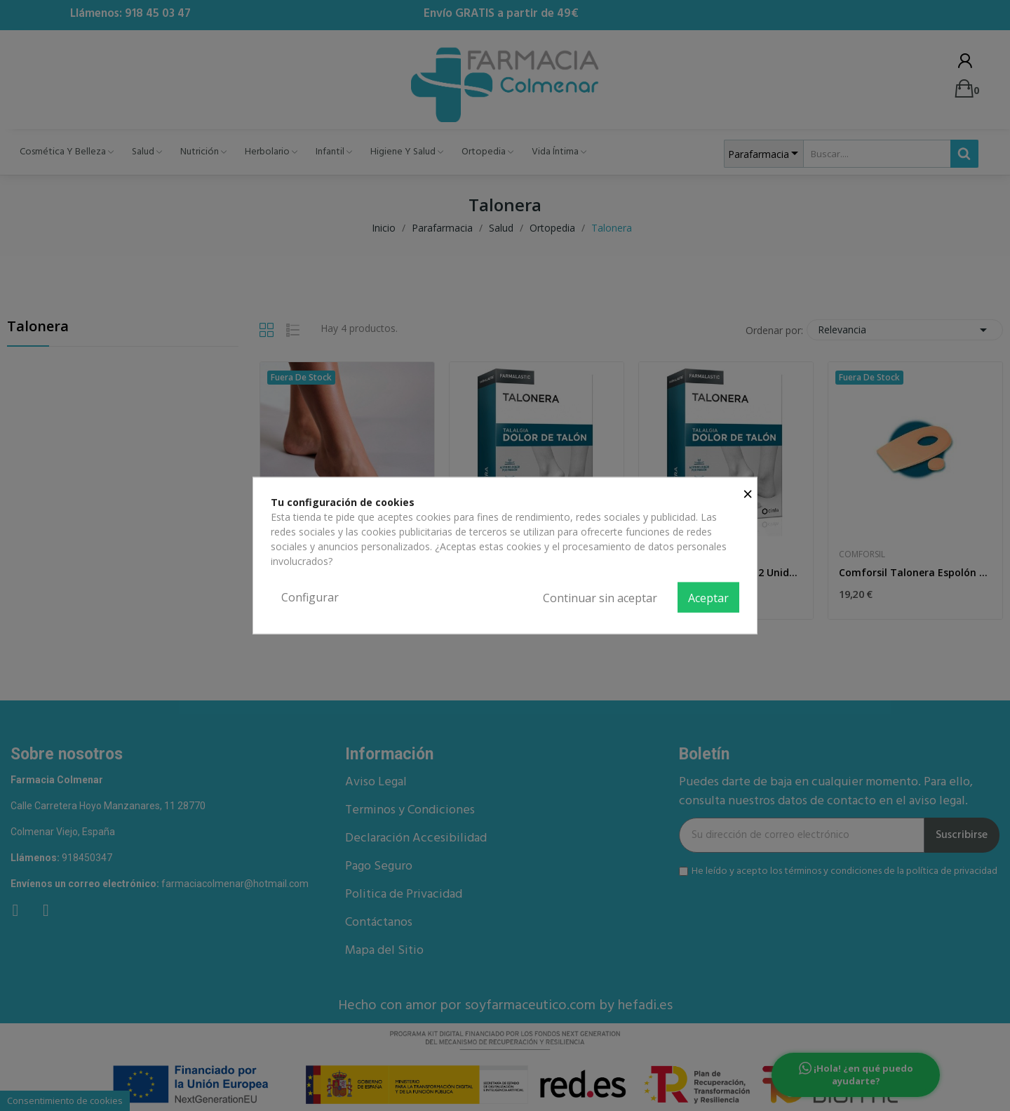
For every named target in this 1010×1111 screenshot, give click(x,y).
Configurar (310, 596)
